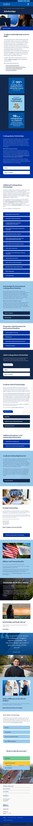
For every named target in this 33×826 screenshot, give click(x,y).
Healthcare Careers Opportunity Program (14, 421)
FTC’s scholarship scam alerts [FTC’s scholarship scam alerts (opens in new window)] (16, 722)
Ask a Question (8, 768)
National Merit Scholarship (12, 258)
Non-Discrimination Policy (12, 817)
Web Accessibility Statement (8, 820)
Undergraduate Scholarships (12, 65)
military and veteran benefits (17, 573)
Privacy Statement (20, 817)
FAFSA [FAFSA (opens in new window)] (6, 168)
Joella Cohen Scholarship (11, 248)
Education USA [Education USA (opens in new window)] (8, 317)
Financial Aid (9, 337)
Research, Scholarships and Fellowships (15, 535)
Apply (28, 1)
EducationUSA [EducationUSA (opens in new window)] (22, 302)
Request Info (20, 1)
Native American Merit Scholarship (14, 262)
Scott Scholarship (10, 275)
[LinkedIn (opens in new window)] (26, 824)
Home (5, 8)
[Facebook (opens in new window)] (27, 824)
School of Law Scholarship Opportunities (15, 446)
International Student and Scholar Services (15, 341)
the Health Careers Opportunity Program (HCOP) (16, 393)
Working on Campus (10, 345)
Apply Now (7, 416)
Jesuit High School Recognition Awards (15, 244)
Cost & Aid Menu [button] (7, 28)
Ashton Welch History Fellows (12, 214)
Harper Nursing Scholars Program (13, 234)
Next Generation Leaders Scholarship (14, 267)
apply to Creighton (15, 145)
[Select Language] (7, 813)
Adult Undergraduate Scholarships (14, 68)
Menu (28, 4)
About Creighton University (12, 332)
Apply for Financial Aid (10, 763)
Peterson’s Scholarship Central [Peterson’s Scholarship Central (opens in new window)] (11, 736)
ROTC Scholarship (10, 271)
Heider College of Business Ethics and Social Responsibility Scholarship (15, 239)
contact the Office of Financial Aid (17, 407)
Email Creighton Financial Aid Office (12, 527)
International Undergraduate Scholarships (15, 67)
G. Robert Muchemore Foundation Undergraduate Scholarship (13, 223)
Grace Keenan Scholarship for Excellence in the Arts (15, 229)
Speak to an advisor (12, 59)
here (12, 52)
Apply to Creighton (9, 172)
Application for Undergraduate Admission (13, 200)
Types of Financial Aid (15, 8)
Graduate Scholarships (11, 70)
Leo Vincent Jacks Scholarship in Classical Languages (15, 253)
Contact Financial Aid (9, 426)
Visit (25, 1)
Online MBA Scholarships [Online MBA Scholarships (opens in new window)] (10, 741)
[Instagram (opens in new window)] (28, 824)
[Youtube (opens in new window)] (29, 824)
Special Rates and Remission (12, 441)
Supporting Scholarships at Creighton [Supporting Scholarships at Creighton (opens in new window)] (13, 708)
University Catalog (9, 480)
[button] (8, 364)
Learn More (6, 629)
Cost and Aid (9, 8)
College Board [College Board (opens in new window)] (8, 732)
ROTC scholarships (6, 574)
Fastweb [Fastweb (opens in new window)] (6, 727)
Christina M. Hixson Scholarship (13, 218)
